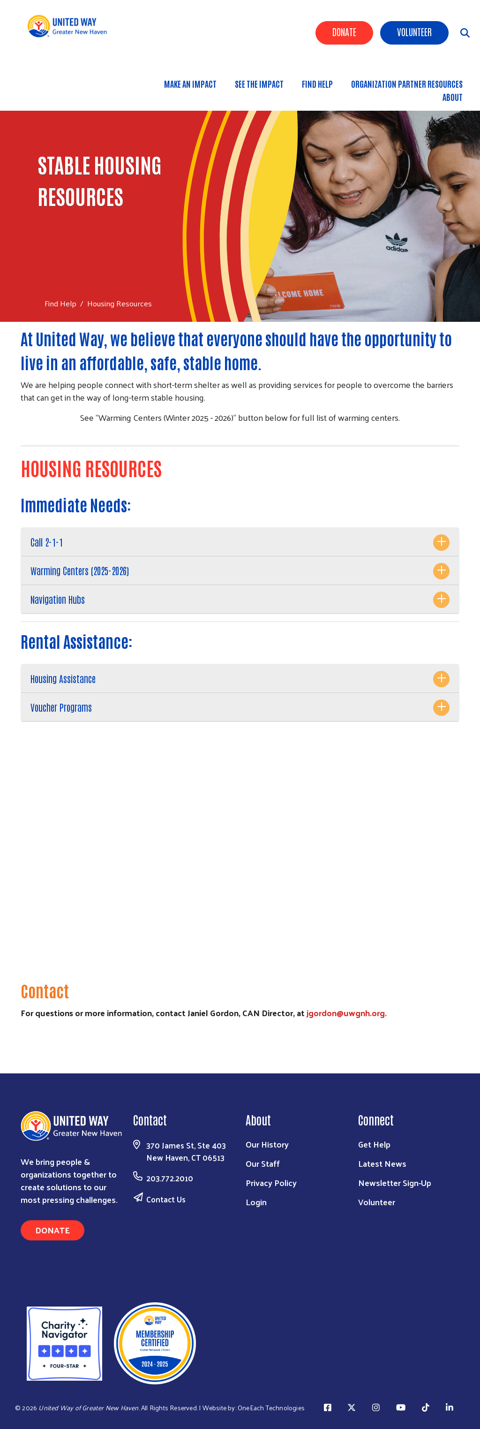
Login (256, 1201)
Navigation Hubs (57, 599)
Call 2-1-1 (46, 542)
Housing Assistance (63, 678)
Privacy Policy (271, 1182)
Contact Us (166, 1199)
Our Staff (263, 1163)
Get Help (374, 1144)
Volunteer (414, 31)
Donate (344, 31)
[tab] (240, 542)
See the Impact (259, 83)
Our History (267, 1144)
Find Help (317, 83)
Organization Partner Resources (407, 83)
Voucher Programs (61, 707)
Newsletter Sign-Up (394, 1182)
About (452, 96)
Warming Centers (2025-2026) (79, 570)
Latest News (382, 1163)
